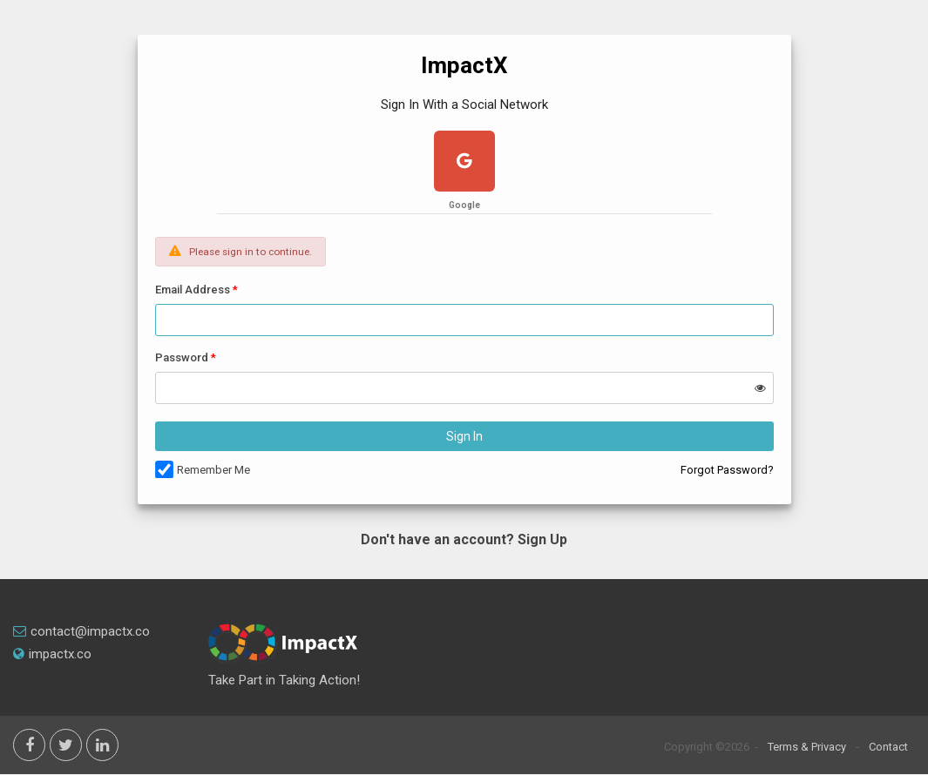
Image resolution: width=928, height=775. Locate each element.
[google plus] (464, 163)
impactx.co (52, 654)
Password (181, 357)
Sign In (464, 436)
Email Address (192, 289)
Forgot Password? (727, 469)
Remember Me (213, 469)
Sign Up (542, 539)
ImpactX (464, 65)
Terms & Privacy (807, 746)
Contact (888, 746)
